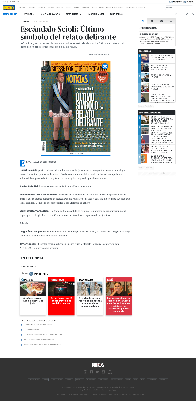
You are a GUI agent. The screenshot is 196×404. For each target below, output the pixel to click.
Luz (135, 380)
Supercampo (116, 380)
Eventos (97, 8)
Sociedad (33, 8)
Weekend (91, 380)
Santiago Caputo (50, 14)
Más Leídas (145, 51)
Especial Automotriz (131, 8)
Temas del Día (10, 14)
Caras (45, 380)
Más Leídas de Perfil (150, 112)
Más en (33, 274)
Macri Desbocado (32, 329)
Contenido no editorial (156, 8)
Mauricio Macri (95, 14)
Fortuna (69, 380)
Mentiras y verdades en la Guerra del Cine (43, 334)
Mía (142, 380)
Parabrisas (103, 380)
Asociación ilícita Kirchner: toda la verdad (42, 344)
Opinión (87, 8)
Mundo (56, 8)
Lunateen (152, 380)
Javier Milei (29, 14)
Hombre (79, 380)
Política (23, 8)
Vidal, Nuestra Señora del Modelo (39, 339)
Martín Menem (74, 14)
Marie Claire (57, 380)
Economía (46, 8)
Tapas (115, 8)
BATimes (163, 380)
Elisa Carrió (116, 14)
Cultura (67, 8)
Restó (107, 8)
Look (128, 380)
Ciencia (76, 8)
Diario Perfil (34, 380)
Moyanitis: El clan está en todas (38, 324)
